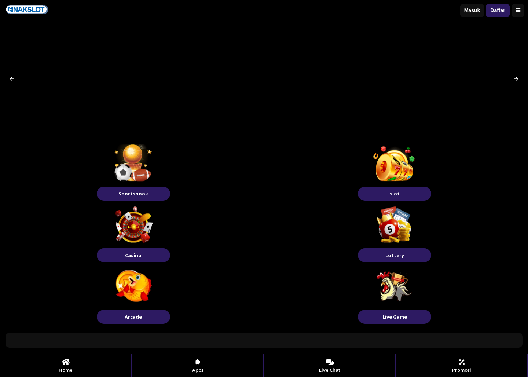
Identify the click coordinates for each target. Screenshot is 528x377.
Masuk (472, 10)
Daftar (497, 10)
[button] (12, 79)
